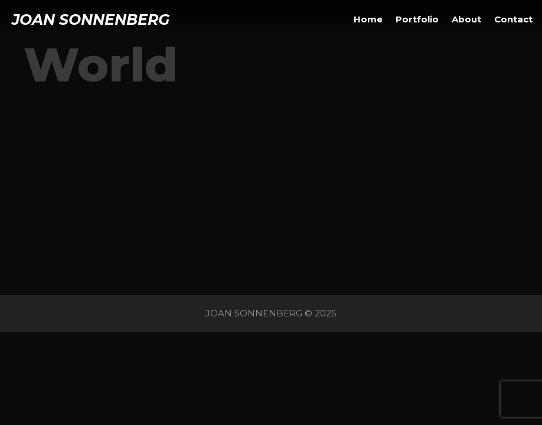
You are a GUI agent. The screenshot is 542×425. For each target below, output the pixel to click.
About (466, 19)
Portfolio (417, 19)
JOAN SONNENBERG (90, 19)
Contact (513, 19)
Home (368, 19)
